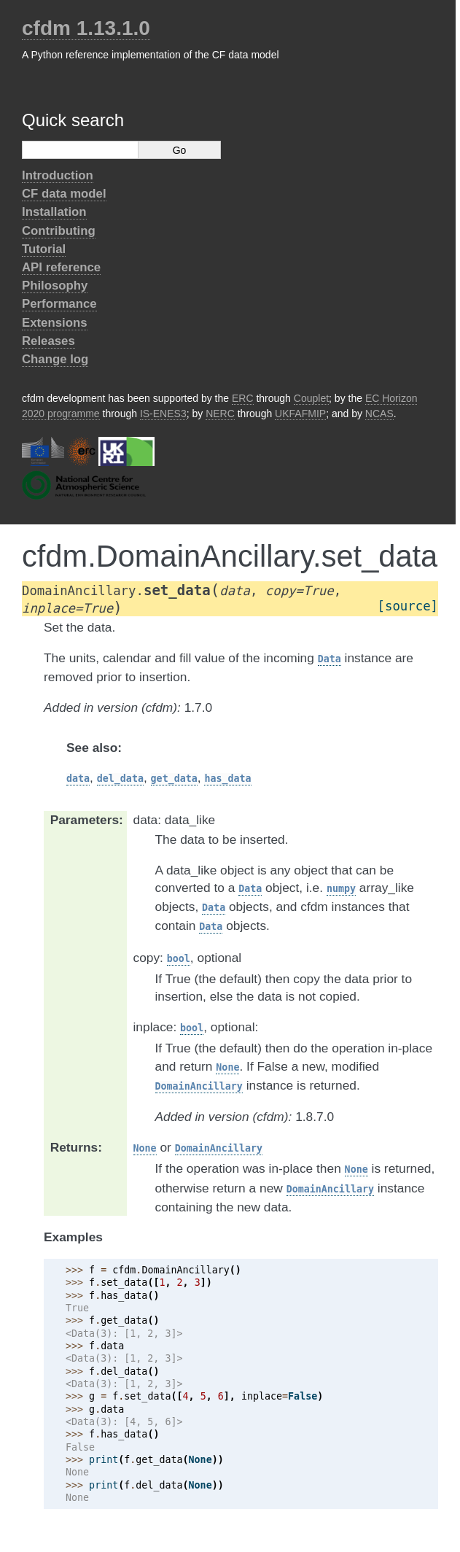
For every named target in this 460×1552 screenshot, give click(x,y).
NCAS (379, 413)
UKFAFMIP (300, 413)
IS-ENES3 (163, 413)
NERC (220, 413)
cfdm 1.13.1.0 (86, 28)
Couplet (311, 398)
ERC (243, 398)
